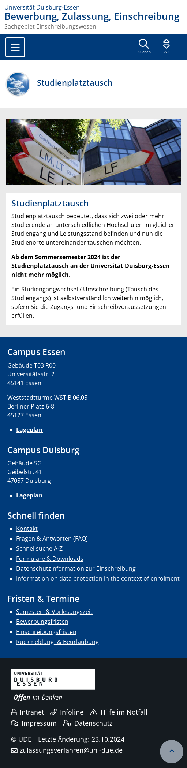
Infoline (66, 712)
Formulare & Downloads (49, 559)
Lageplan (29, 430)
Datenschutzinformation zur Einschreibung (76, 568)
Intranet (27, 712)
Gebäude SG (24, 463)
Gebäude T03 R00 (31, 365)
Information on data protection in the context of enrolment (98, 578)
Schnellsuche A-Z (39, 548)
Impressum (34, 723)
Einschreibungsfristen (46, 632)
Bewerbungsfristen (42, 622)
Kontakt (27, 529)
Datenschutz (87, 723)
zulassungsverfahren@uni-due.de (71, 750)
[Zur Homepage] (93, 7)
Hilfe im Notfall (118, 712)
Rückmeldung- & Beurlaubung (57, 642)
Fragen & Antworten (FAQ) (52, 538)
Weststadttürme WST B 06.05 (47, 398)
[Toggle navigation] (15, 47)
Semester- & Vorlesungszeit (54, 612)
